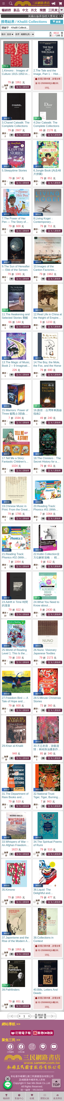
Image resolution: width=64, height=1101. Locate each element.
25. (14, 653)
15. (15, 414)
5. (14, 170)
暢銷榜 (6, 10)
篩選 (57, 21)
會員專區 (57, 1097)
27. (15, 701)
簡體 (43, 10)
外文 (34, 10)
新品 (16, 10)
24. (46, 605)
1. (16, 74)
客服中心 (19, 1097)
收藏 (32, 1097)
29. (12, 745)
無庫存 (5, 87)
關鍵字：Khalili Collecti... (15, 27)
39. (10, 989)
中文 (25, 10)
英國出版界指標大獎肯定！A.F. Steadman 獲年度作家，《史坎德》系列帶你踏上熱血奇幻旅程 (51, 16)
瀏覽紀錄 (44, 1097)
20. (45, 509)
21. (14, 557)
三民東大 (54, 10)
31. (15, 797)
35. (8, 889)
